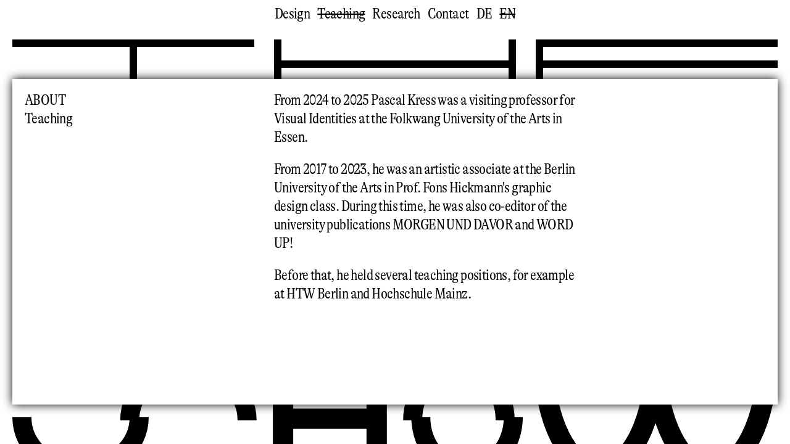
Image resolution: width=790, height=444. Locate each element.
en (507, 14)
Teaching (341, 14)
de (484, 14)
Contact (448, 14)
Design (292, 14)
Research (396, 14)
